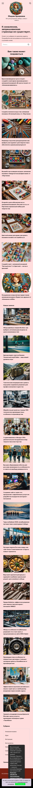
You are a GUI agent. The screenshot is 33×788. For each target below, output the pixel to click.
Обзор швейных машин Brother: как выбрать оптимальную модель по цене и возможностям (15, 330)
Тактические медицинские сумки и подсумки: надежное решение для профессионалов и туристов (16, 385)
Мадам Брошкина (16, 16)
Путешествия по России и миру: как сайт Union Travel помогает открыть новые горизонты (16, 549)
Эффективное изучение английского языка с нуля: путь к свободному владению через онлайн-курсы (16, 689)
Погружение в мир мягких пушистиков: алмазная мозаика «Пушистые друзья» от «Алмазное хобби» (16, 297)
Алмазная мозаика (10, 731)
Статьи (7, 754)
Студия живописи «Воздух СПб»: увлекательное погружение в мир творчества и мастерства (15, 439)
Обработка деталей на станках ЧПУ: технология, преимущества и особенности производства (16, 412)
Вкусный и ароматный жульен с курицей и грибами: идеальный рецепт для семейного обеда (14, 577)
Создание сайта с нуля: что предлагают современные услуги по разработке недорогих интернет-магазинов (16, 495)
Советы (7, 750)
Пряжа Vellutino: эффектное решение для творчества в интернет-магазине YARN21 (16, 604)
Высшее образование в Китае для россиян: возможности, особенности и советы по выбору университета (16, 467)
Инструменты (9, 743)
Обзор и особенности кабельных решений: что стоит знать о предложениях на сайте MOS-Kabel (15, 632)
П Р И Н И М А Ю (20, 784)
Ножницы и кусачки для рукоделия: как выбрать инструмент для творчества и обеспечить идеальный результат (15, 142)
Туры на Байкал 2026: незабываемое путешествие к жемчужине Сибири (16, 523)
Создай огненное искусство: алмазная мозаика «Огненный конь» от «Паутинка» (16, 113)
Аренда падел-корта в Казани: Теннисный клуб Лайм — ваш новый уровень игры (15, 357)
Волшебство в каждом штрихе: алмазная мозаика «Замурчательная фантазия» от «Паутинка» (16, 173)
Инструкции (8, 739)
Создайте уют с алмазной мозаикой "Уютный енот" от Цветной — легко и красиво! (15, 266)
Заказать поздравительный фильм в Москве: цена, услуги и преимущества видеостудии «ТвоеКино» (16, 717)
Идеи (6, 735)
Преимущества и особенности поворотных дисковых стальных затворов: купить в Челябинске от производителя (15, 660)
